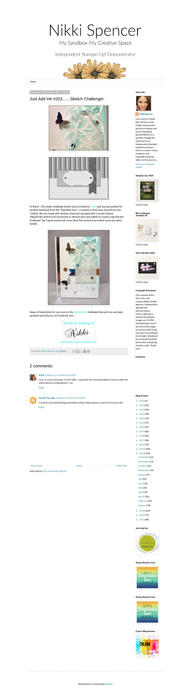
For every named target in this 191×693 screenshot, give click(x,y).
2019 (142, 431)
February (143, 500)
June (140, 483)
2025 (142, 405)
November (143, 461)
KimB (41, 375)
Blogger (108, 684)
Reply (41, 387)
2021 (142, 422)
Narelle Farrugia (47, 398)
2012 (142, 515)
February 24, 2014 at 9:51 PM (70, 398)
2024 (142, 409)
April (140, 492)
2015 (142, 448)
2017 (142, 440)
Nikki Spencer (146, 114)
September (144, 470)
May (140, 487)
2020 (142, 427)
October (142, 465)
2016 (142, 444)
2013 (142, 510)
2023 (142, 413)
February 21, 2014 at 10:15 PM (60, 375)
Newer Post (36, 465)
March (141, 496)
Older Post (121, 465)
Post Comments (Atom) (54, 471)
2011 (142, 519)
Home (33, 81)
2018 (142, 435)
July (140, 479)
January (142, 505)
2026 (142, 400)
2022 (142, 418)
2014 (142, 453)
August (142, 474)
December (143, 457)
